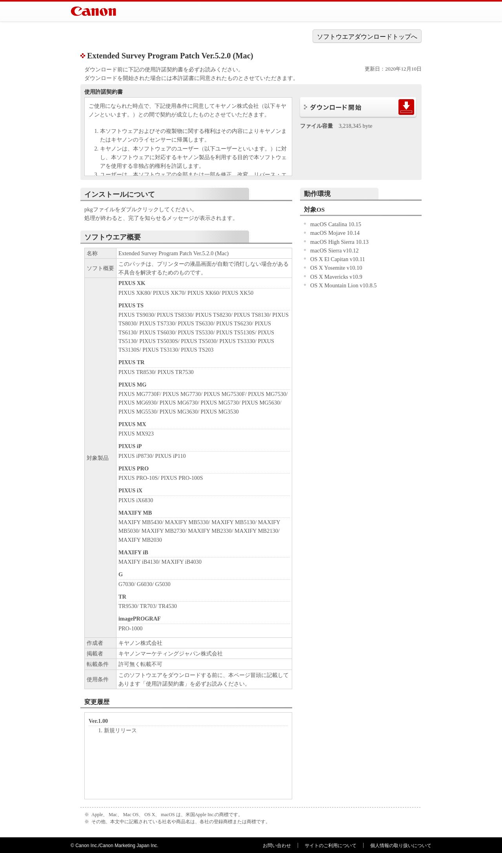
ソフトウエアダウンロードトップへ (367, 36)
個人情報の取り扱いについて (400, 845)
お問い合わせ (277, 845)
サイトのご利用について (330, 845)
